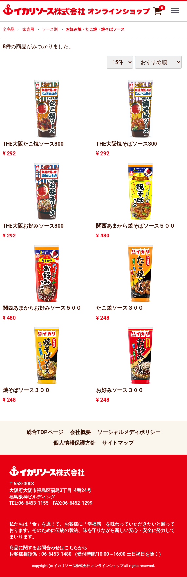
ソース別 (50, 29)
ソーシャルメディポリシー (128, 432)
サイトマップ (118, 443)
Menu (175, 7)
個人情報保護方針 (74, 443)
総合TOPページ (45, 432)
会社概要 (80, 432)
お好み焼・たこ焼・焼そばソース (95, 29)
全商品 (8, 29)
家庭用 (28, 29)
